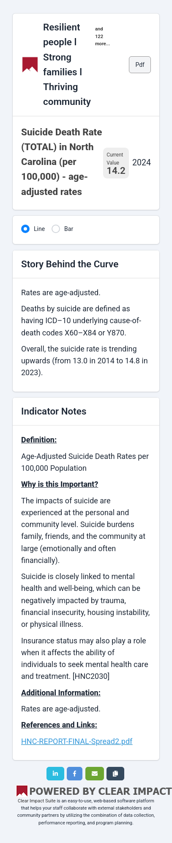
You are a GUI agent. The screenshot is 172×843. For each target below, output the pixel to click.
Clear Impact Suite (37, 801)
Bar (68, 228)
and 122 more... (102, 36)
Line (39, 228)
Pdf (140, 64)
